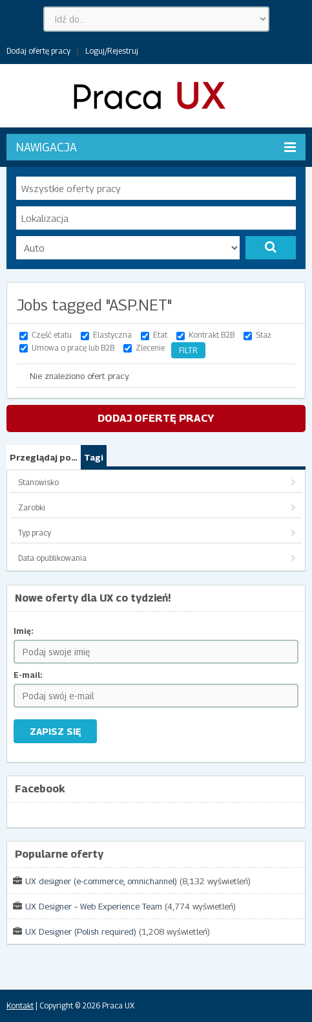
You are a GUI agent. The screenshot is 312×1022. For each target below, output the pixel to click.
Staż (263, 335)
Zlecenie (150, 348)
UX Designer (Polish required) (80, 931)
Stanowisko (38, 482)
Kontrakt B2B (211, 335)
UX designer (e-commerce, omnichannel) (101, 881)
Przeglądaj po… (44, 457)
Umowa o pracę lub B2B (73, 348)
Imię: (24, 631)
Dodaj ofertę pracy (38, 51)
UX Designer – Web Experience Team (93, 906)
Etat (160, 335)
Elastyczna (112, 335)
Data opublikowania (52, 558)
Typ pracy (34, 533)
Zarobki (31, 507)
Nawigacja (156, 147)
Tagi (93, 457)
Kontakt (20, 1005)
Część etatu (52, 335)
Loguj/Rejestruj (111, 51)
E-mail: (28, 675)
